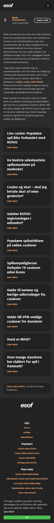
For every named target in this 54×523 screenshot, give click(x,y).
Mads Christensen (18, 19)
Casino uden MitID (27, 458)
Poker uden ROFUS (27, 493)
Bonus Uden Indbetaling (27, 474)
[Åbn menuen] (48, 5)
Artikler (27, 432)
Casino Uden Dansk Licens (27, 453)
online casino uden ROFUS (29, 82)
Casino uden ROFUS (15, 386)
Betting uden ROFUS (27, 463)
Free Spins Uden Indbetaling (27, 483)
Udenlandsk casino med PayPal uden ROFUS (27, 479)
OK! (27, 517)
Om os (27, 428)
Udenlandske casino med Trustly (27, 488)
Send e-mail (42, 20)
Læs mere (9, 511)
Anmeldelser (27, 437)
